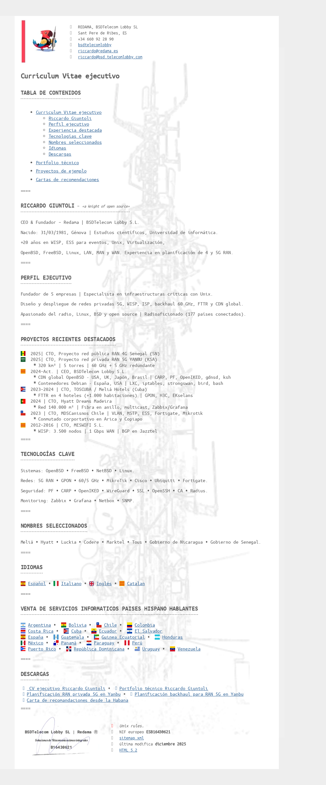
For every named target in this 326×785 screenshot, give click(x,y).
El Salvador (149, 631)
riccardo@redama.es (98, 50)
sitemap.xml (131, 737)
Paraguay (104, 642)
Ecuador (108, 631)
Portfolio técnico (57, 162)
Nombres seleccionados (75, 142)
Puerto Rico (42, 648)
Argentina (39, 624)
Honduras (172, 637)
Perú (137, 642)
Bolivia (78, 624)
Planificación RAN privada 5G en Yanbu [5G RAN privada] (71, 694)
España (35, 637)
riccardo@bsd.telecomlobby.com (110, 56)
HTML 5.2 (128, 749)
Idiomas (58, 147)
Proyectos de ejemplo (61, 170)
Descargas (60, 154)
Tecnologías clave (70, 136)
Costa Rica (40, 631)
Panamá (68, 642)
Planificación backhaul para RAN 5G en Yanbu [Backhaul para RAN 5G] (186, 694)
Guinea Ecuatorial (123, 637)
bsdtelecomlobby (94, 44)
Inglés (104, 583)
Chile (110, 624)
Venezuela (189, 648)
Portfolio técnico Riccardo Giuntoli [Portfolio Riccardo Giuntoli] (160, 688)
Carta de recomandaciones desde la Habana (74, 700)
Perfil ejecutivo (69, 124)
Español (37, 583)
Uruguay (151, 648)
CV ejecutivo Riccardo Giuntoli (63, 688)
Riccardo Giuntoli (70, 118)
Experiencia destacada (75, 130)
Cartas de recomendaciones (67, 179)
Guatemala (72, 637)
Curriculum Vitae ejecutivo (69, 112)
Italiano (71, 583)
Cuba (76, 631)
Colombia (145, 624)
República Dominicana (99, 648)
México (35, 642)
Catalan (136, 583)
